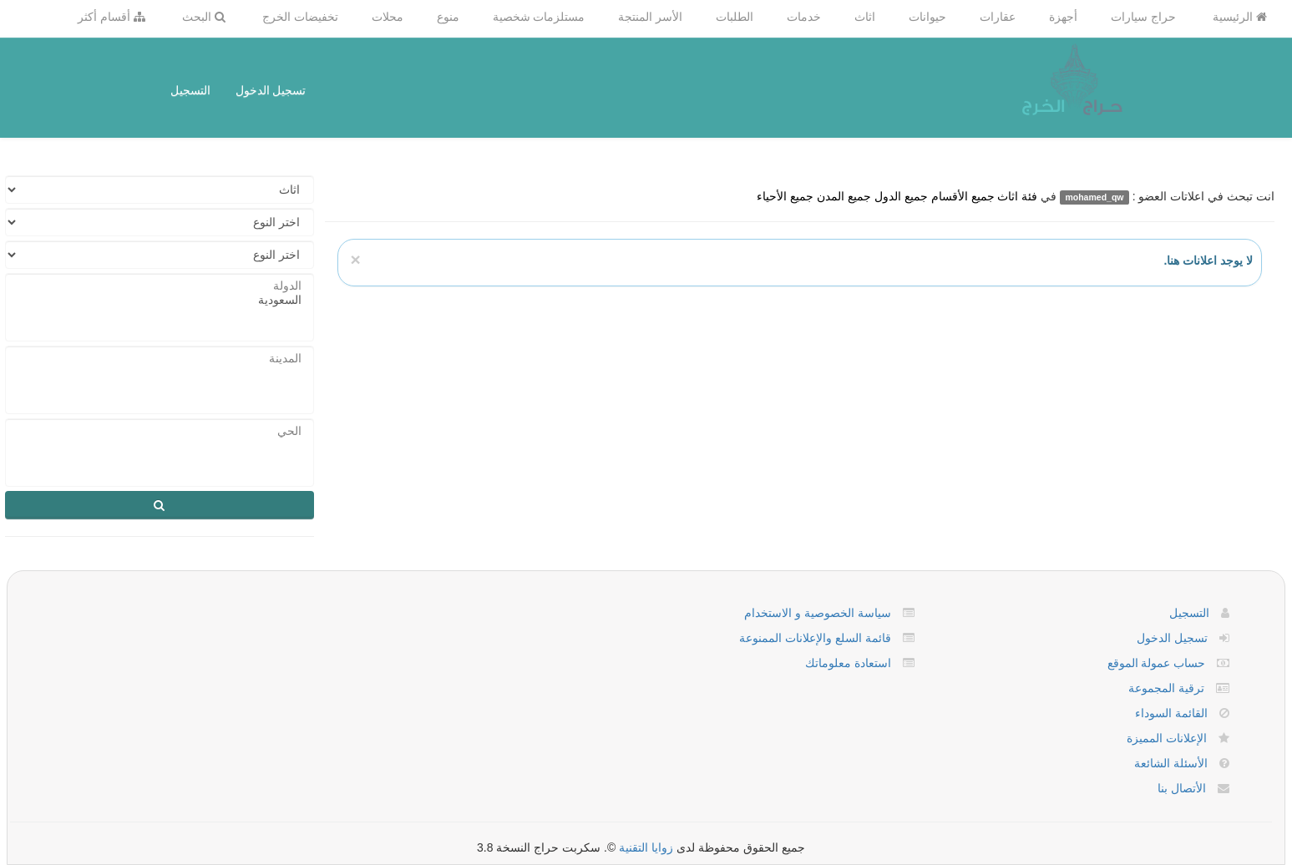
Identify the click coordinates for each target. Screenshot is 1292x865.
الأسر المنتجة (650, 16)
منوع (448, 16)
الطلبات (734, 16)
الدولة (159, 286)
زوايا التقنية (646, 847)
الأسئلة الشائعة (1171, 763)
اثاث (864, 16)
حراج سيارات (1143, 16)
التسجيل (190, 90)
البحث (203, 16)
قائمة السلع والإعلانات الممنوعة (815, 638)
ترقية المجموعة (1166, 688)
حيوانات (927, 16)
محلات (387, 16)
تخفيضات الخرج (300, 16)
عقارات (998, 16)
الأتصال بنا (1182, 788)
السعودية (159, 300)
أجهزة (1063, 16)
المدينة (159, 359)
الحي (159, 431)
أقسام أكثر (111, 16)
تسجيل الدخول (271, 90)
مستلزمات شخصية (539, 16)
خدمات (804, 16)
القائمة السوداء (1171, 713)
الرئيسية (1240, 16)
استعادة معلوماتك (848, 663)
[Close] (355, 259)
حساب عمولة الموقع (1156, 663)
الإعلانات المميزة (1167, 738)
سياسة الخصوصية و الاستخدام (817, 613)
